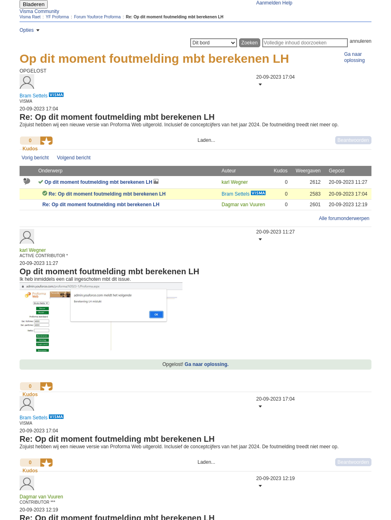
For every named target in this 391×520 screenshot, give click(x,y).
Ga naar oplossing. (206, 364)
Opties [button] (27, 30)
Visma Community (39, 11)
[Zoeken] (305, 42)
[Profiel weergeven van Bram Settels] (34, 96)
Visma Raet (30, 17)
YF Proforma (57, 17)
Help (287, 3)
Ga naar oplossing (354, 57)
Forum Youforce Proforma (97, 17)
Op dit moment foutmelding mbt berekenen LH (99, 182)
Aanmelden (268, 3)
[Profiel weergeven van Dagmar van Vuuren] (243, 204)
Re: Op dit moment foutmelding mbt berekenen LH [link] (174, 17)
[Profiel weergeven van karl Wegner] (235, 182)
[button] (259, 84)
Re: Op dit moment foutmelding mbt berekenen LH (106, 194)
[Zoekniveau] (213, 42)
